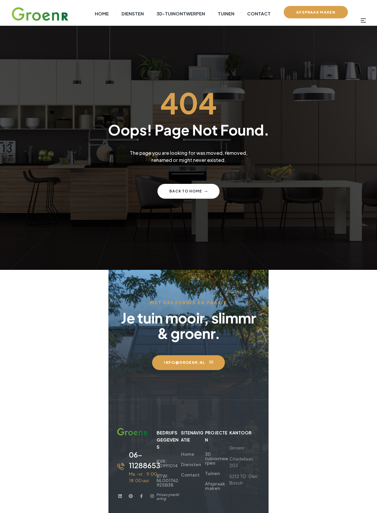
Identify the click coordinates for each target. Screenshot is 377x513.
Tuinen (231, 442)
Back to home (188, 191)
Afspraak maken (242, 452)
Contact (172, 452)
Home (169, 431)
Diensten (173, 442)
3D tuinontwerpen (244, 431)
